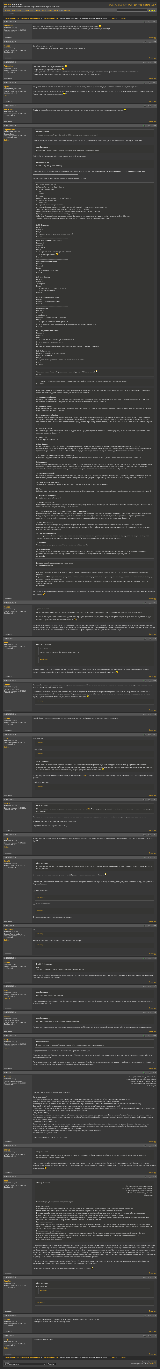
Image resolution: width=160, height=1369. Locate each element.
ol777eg (7, 1077)
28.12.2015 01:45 (10, 83)
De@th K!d (8, 930)
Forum (7, 4)
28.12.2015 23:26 (10, 1146)
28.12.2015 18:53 (10, 857)
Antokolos (8, 26)
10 (114, 18)
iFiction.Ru (113, 5)
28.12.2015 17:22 (10, 714)
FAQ (125, 5)
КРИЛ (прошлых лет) (51, 18)
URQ (140, 5)
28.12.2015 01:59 (10, 105)
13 (121, 18)
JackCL (7, 804)
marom (7, 46)
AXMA (154, 5)
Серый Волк (9, 130)
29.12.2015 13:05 (10, 1277)
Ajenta (6, 87)
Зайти (56, 10)
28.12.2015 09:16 (10, 125)
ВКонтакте (68, 10)
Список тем (16, 10)
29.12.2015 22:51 (10, 1335)
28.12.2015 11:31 (10, 681)
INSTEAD (146, 5)
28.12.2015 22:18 (10, 1036)
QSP (135, 5)
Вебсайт (7, 95)
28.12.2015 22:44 (10, 1073)
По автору (152, 38)
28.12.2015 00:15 (10, 62)
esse (6, 642)
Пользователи (28, 10)
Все (123, 18)
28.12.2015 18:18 (10, 834)
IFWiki (130, 5)
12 (118, 18)
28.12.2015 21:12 (10, 1012)
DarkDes (7, 1281)
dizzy (6, 738)
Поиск (38, 10)
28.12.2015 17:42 (10, 799)
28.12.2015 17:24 (10, 734)
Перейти (30, 1363)
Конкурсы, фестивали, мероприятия (25, 18)
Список (7, 18)
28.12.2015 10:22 (10, 638)
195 (85, 775)
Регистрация (47, 10)
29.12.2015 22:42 (10, 1315)
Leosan (7, 685)
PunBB (153, 1362)
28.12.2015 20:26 (10, 986)
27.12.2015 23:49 (10, 42)
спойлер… (44, 659)
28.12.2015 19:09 (10, 958)
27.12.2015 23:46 (10, 22)
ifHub (120, 5)
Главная (7, 10)
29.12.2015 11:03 (10, 1177)
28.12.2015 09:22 (10, 603)
